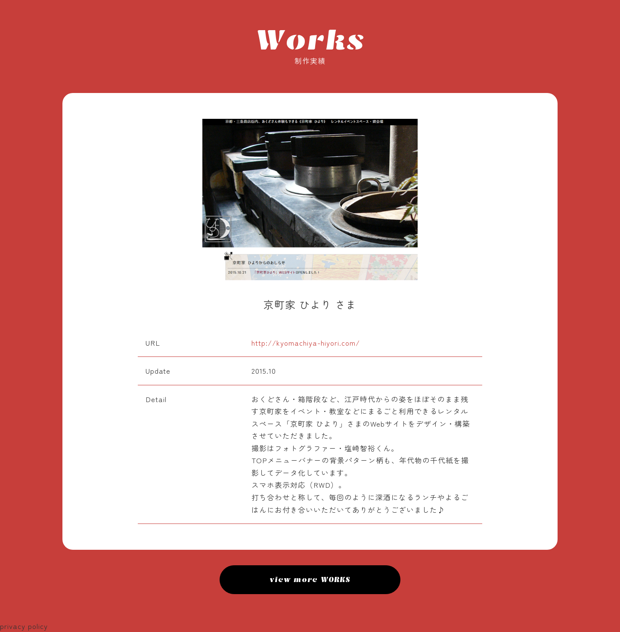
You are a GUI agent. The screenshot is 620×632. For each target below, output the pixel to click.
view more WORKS (310, 579)
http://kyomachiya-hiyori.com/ (305, 343)
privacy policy (24, 626)
